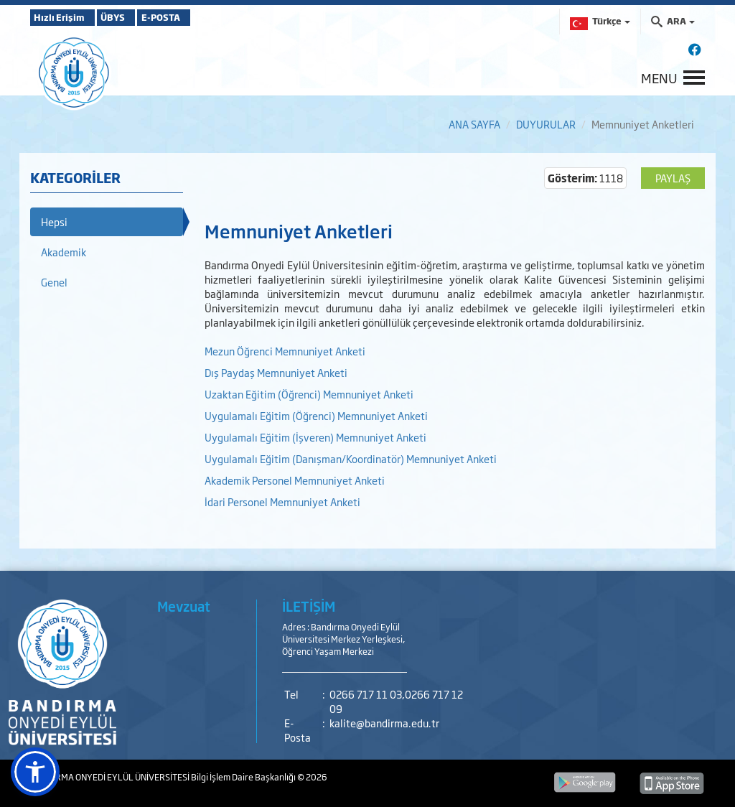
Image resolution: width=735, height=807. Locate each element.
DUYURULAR (546, 123)
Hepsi (54, 221)
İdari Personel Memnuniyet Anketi (282, 501)
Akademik (63, 251)
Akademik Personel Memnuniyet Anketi (295, 480)
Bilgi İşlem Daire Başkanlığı (244, 776)
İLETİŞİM (308, 606)
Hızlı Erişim (65, 17)
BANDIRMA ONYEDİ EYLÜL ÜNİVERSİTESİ (110, 776)
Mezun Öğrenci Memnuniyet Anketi (286, 350)
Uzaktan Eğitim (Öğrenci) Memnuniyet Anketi (310, 393)
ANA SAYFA (474, 123)
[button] (35, 772)
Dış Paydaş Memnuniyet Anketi (276, 372)
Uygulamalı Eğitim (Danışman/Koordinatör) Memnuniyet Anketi (351, 458)
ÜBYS (135, 17)
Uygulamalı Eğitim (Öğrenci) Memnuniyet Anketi (316, 415)
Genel (54, 281)
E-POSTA (202, 17)
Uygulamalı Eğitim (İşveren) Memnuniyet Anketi (315, 436)
